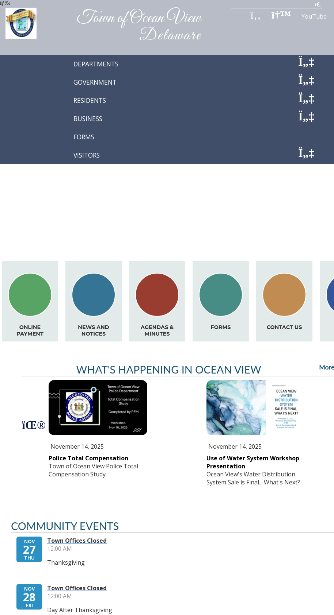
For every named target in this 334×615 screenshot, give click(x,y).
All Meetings (301, 244)
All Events (305, 220)
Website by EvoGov (197, 545)
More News (291, 170)
